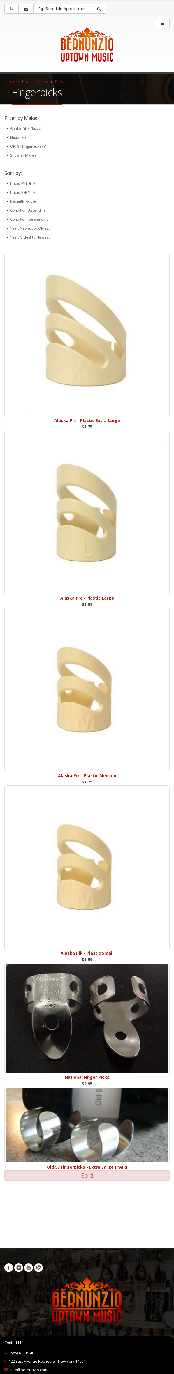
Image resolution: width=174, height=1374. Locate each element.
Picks (59, 82)
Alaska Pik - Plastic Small (87, 953)
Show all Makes (23, 155)
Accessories (37, 82)
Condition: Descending (30, 219)
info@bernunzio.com (28, 1369)
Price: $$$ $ (22, 183)
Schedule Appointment (63, 8)
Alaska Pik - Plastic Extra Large (87, 420)
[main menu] (162, 23)
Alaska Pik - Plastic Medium (87, 775)
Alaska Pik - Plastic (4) (28, 128)
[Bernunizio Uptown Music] (87, 49)
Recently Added (24, 201)
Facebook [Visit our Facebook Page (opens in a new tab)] (8, 1267)
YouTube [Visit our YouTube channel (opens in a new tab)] (28, 1267)
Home (13, 82)
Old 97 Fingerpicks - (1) (29, 146)
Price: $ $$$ (22, 192)
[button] (99, 9)
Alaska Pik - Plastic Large (87, 598)
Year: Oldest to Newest (30, 237)
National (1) (19, 137)
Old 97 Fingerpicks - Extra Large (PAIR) (87, 1167)
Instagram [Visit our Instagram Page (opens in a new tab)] (18, 1267)
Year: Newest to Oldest (30, 228)
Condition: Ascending (28, 210)
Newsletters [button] (38, 1267)
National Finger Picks (87, 1077)
